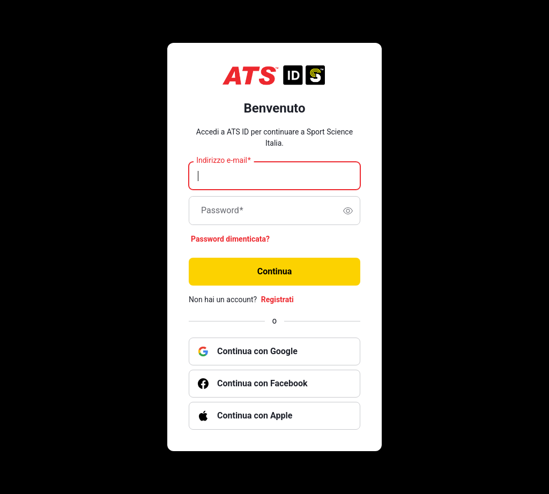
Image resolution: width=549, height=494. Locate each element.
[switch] (348, 210)
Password (222, 210)
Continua (274, 271)
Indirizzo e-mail (223, 160)
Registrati (277, 299)
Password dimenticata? (230, 239)
